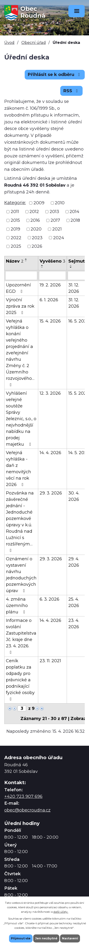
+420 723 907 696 (23, 796)
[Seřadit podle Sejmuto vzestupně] (71, 265)
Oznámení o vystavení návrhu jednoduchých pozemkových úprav (21, 574)
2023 (37, 237)
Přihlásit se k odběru (55, 74)
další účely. (60, 911)
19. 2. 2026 (50, 285)
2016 (35, 220)
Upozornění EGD (18, 288)
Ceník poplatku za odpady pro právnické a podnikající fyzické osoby (20, 679)
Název (14, 261)
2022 (16, 237)
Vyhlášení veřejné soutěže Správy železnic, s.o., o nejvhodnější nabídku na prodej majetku (21, 419)
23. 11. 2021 (50, 660)
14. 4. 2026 (50, 452)
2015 (15, 220)
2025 (16, 246)
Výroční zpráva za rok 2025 (20, 306)
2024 (58, 237)
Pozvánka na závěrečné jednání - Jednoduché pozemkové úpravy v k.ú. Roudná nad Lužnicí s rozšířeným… (20, 521)
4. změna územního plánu (17, 606)
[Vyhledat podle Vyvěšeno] (52, 275)
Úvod (9, 42)
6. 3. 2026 (49, 599)
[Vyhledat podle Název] (21, 275)
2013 (54, 211)
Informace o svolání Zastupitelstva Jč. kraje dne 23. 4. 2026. (21, 636)
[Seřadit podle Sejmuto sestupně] (71, 267)
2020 (36, 229)
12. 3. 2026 (50, 393)
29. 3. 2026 (51, 493)
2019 (15, 229)
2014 (74, 211)
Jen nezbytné (46, 938)
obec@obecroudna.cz (27, 810)
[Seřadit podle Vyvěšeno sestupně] (42, 267)
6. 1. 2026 (49, 299)
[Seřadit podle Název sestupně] (26, 261)
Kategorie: (15, 202)
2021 (57, 229)
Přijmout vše (21, 938)
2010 (60, 202)
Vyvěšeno (52, 261)
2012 (34, 211)
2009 (38, 202)
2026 (37, 246)
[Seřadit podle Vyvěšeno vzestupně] (42, 265)
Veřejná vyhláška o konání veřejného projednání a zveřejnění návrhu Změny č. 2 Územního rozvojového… (20, 352)
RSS (71, 90)
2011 (15, 211)
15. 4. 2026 (50, 321)
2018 (75, 220)
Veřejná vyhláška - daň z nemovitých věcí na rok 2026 (18, 468)
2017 (55, 220)
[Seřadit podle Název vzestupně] (26, 259)
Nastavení (70, 938)
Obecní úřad (33, 42)
